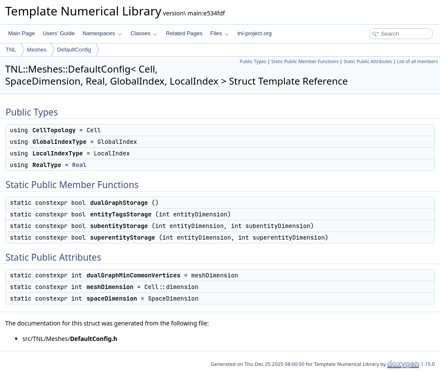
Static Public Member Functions (305, 61)
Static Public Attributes (367, 61)
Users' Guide (59, 33)
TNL (11, 49)
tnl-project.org (255, 33)
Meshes (37, 49)
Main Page (21, 33)
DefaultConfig (74, 49)
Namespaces (102, 33)
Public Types (253, 61)
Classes (144, 33)
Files (219, 33)
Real (79, 165)
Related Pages (184, 33)
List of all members (417, 61)
